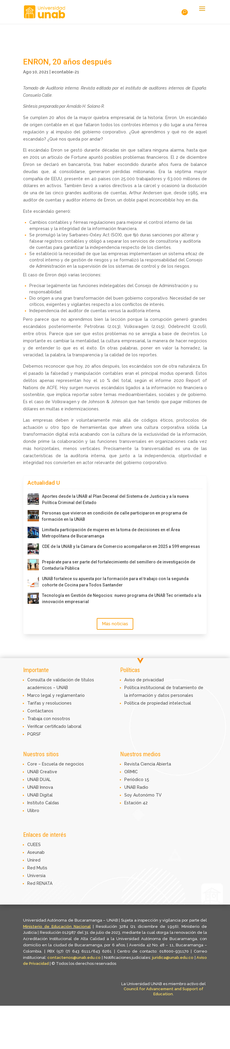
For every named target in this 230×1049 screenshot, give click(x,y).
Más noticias (115, 623)
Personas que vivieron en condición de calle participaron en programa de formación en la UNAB (114, 516)
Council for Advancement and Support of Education (163, 991)
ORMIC (131, 771)
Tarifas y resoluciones (49, 703)
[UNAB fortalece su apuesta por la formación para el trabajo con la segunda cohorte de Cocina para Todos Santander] (33, 581)
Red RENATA (39, 883)
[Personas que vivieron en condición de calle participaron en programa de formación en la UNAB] (33, 515)
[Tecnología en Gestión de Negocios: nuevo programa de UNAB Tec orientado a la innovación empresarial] (33, 598)
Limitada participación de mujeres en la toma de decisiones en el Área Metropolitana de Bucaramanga (111, 532)
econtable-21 (65, 72)
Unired (33, 860)
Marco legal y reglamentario (56, 695)
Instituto (36, 802)
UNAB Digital (40, 795)
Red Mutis (37, 867)
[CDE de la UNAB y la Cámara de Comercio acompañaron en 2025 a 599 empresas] (33, 549)
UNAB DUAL (39, 779)
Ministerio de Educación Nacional (57, 926)
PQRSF (34, 734)
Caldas (52, 802)
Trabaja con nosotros (48, 718)
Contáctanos (40, 710)
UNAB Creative (42, 771)
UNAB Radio (136, 787)
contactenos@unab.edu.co (74, 957)
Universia (36, 875)
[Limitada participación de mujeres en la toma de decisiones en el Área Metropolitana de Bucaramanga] (33, 532)
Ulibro (33, 810)
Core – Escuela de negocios (55, 764)
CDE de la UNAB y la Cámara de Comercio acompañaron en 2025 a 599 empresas (121, 546)
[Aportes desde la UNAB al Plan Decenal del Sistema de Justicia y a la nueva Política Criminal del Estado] (33, 499)
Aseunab (36, 852)
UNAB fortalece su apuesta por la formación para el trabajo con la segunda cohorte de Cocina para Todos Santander (115, 581)
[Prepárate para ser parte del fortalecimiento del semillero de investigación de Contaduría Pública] (33, 564)
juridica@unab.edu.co (172, 957)
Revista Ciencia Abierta (147, 764)
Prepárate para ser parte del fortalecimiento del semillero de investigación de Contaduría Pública (118, 565)
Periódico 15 (136, 779)
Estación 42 (136, 802)
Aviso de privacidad (144, 679)
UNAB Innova (40, 787)
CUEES (34, 844)
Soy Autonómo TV (143, 795)
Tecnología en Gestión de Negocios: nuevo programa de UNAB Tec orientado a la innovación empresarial (121, 598)
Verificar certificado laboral (54, 726)
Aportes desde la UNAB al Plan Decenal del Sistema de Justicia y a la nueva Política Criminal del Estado (115, 499)
